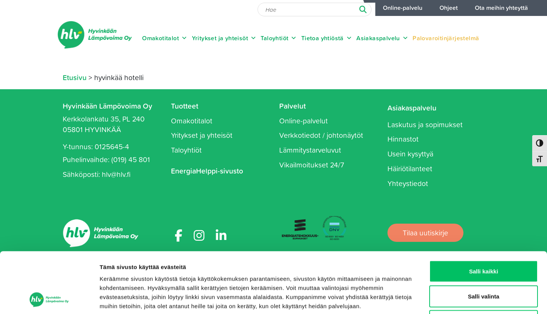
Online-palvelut (303, 120)
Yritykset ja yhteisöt (224, 38)
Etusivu (75, 77)
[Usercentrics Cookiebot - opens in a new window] (49, 299)
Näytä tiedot (406, 299)
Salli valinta (484, 239)
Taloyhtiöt (279, 38)
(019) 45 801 (130, 159)
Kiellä (483, 264)
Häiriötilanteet (409, 168)
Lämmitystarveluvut (310, 150)
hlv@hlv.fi (116, 174)
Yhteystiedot (407, 183)
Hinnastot (403, 139)
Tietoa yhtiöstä (326, 38)
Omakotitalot (164, 38)
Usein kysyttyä (410, 153)
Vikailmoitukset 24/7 (311, 164)
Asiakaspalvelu (382, 38)
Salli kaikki (483, 214)
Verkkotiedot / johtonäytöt (321, 135)
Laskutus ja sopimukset (425, 124)
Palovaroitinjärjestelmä (446, 38)
